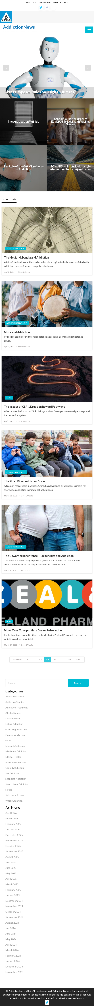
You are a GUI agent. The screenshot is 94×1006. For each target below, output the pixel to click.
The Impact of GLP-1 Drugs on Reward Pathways (34, 406)
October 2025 (13, 845)
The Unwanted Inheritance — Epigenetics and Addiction (39, 555)
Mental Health (13, 756)
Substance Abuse (14, 795)
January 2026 (12, 829)
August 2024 (12, 922)
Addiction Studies (14, 701)
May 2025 (10, 873)
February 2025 (13, 889)
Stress (8, 789)
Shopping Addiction (15, 778)
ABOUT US (31, 2)
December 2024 (14, 900)
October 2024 (13, 911)
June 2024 (10, 933)
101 (69, 659)
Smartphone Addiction (17, 784)
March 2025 (12, 884)
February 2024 (13, 955)
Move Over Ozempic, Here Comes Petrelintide (33, 630)
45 (55, 659)
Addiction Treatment (16, 323)
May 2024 (10, 939)
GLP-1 (8, 398)
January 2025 (12, 895)
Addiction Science (15, 248)
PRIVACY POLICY (60, 2)
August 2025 (12, 856)
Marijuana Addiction (16, 751)
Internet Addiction (15, 472)
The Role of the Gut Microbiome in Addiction (24, 168)
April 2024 (11, 944)
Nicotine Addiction (15, 762)
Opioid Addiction (14, 767)
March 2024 (12, 950)
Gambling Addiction (16, 729)
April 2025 (11, 878)
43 (40, 659)
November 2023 (14, 971)
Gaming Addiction (15, 734)
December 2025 (14, 834)
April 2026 (11, 812)
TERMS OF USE (44, 2)
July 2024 (10, 928)
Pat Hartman (26, 570)
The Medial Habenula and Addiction (26, 257)
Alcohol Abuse (13, 712)
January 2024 (12, 960)
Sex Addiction (12, 773)
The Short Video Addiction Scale (24, 481)
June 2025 (10, 867)
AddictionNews (19, 27)
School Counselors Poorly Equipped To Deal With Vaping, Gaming (70, 121)
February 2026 (13, 823)
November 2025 (14, 840)
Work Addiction (14, 800)
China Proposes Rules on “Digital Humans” (40, 92)
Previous (17, 659)
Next (78, 659)
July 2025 (10, 862)
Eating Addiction (14, 723)
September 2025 (14, 851)
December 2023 (14, 966)
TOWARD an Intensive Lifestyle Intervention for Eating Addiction (70, 168)
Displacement (12, 718)
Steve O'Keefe (24, 272)
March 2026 (12, 818)
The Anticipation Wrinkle (23, 121)
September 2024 (14, 917)
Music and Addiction (17, 332)
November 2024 (14, 906)
